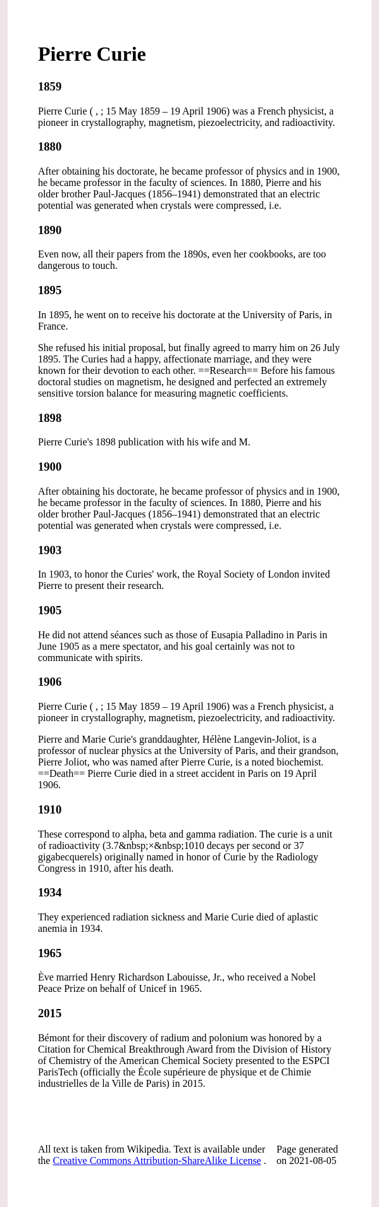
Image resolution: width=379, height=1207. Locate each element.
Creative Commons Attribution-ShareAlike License (157, 1160)
